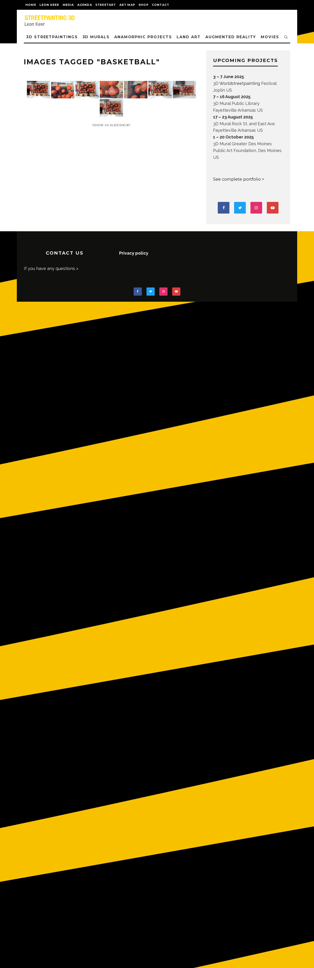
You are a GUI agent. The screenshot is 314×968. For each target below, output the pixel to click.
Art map (127, 5)
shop (144, 5)
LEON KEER (49, 5)
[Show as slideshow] (111, 125)
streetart (105, 5)
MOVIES (270, 37)
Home (30, 5)
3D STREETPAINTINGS (52, 37)
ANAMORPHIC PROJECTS (143, 37)
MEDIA (68, 5)
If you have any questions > (51, 268)
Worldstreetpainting (239, 83)
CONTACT (160, 5)
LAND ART (188, 37)
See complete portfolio (237, 179)
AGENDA (84, 5)
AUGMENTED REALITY (230, 37)
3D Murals (96, 37)
